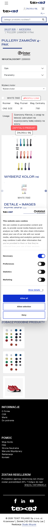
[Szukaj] (21, 19)
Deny (24, 315)
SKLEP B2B (10, 29)
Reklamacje (7, 454)
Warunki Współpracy (12, 451)
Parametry (9, 75)
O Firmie (6, 411)
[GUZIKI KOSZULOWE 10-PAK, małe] (14, 362)
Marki (4, 417)
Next (46, 191)
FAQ (4, 445)
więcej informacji (35, 485)
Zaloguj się (30, 9)
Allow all (24, 298)
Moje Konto (7, 442)
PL (42, 13)
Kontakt (5, 457)
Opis (6, 68)
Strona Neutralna (10, 448)
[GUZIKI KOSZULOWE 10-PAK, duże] (14, 337)
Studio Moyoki (29, 524)
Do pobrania (8, 420)
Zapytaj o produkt (24, 128)
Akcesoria (25, 29)
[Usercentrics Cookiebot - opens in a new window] (34, 212)
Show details (34, 290)
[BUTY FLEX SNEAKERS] (14, 387)
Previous (2, 191)
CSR (4, 414)
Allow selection (24, 306)
